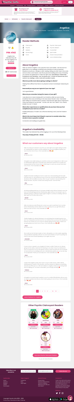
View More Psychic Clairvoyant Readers (45, 355)
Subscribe (63, 371)
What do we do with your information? (44, 385)
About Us (5, 381)
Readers (5, 383)
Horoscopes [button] (40, 5)
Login (70, 2)
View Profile (33, 326)
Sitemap (23, 400)
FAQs (22, 381)
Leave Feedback (11, 75)
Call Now (11, 68)
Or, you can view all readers (46, 359)
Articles (46, 5)
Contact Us (23, 380)
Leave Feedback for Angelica (32, 297)
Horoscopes (6, 386)
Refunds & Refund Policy (43, 381)
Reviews (52, 5)
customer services (66, 385)
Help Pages (23, 383)
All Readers (15, 19)
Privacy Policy (41, 380)
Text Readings (19, 5)
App (25, 5)
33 (56, 291)
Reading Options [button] (31, 5)
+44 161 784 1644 (23, 10)
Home (6, 19)
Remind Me (11, 63)
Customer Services (59, 5)
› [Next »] (58, 291)
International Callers (15, 400)
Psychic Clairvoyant (27, 19)
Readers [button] (12, 5)
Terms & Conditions (42, 383)
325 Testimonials (11, 72)
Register (64, 2)
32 (52, 291)
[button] (70, 398)
